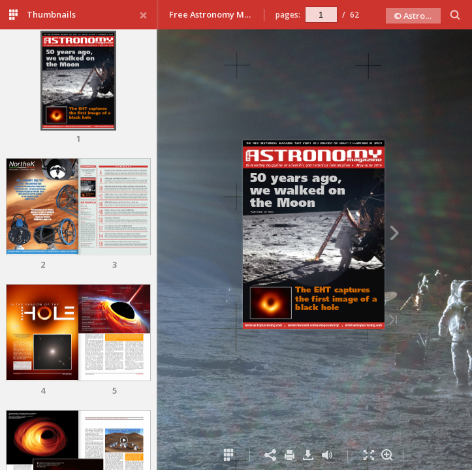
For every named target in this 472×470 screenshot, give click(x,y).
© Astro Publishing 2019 (417, 16)
